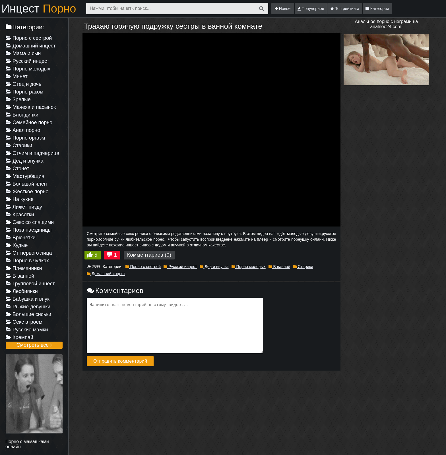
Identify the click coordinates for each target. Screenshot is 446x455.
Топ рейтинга (344, 8)
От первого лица (29, 253)
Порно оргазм (25, 138)
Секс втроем (24, 322)
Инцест (38, 8)
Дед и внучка (25, 161)
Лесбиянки (22, 291)
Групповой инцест (30, 283)
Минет (17, 76)
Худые (17, 245)
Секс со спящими (30, 222)
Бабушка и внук (27, 299)
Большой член (26, 184)
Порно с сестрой (29, 38)
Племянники (24, 268)
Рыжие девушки (28, 306)
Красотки (20, 214)
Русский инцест (27, 61)
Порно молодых (28, 69)
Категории (377, 8)
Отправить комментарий (120, 361)
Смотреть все (34, 345)
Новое (283, 8)
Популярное (311, 8)
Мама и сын (23, 53)
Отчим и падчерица (32, 153)
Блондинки (22, 115)
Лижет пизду (24, 207)
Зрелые (18, 99)
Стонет (17, 168)
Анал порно (23, 130)
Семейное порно (29, 122)
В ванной (20, 276)
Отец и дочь (23, 84)
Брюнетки (21, 237)
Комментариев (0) (149, 255)
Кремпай (19, 337)
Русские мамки (27, 330)
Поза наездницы (28, 230)
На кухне (20, 199)
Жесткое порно (27, 191)
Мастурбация (25, 176)
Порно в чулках (27, 260)
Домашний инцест (31, 46)
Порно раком (24, 92)
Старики (19, 145)
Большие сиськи (28, 314)
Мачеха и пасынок (31, 107)
